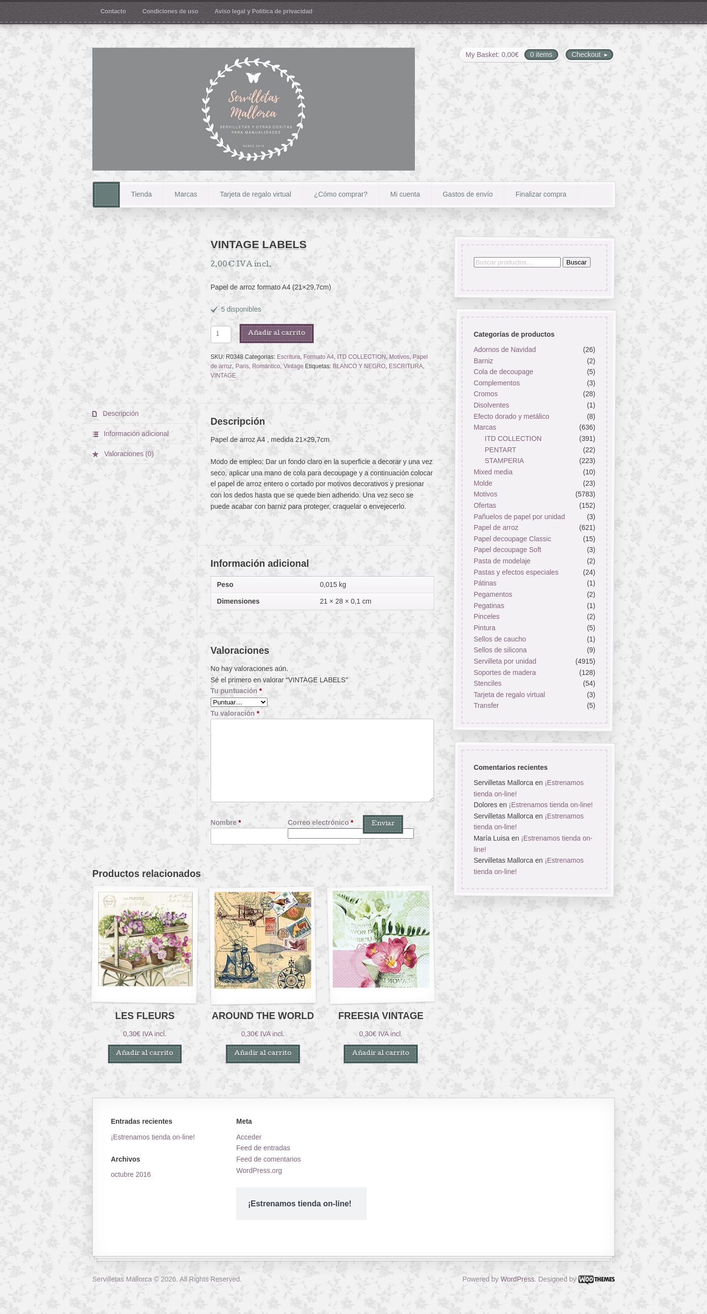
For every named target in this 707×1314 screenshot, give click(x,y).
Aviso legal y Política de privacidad (263, 11)
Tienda (141, 194)
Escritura (288, 356)
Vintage (293, 366)
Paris (241, 366)
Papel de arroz (495, 528)
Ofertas (484, 505)
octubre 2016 (131, 1174)
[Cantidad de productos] (221, 334)
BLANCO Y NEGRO (359, 366)
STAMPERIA (504, 461)
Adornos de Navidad (504, 349)
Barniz (483, 361)
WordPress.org (259, 1170)
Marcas (186, 194)
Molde (482, 483)
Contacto (113, 11)
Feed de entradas (263, 1148)
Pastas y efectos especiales (515, 572)
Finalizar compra (541, 194)
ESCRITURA (406, 366)
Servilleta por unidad (504, 661)
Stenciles (487, 684)
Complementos (496, 383)
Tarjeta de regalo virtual (256, 194)
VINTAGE (223, 375)
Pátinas (484, 583)
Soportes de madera (504, 672)
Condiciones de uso (170, 11)
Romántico (266, 366)
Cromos (485, 394)
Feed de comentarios (268, 1159)
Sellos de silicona (499, 650)
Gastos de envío (468, 194)
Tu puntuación (236, 691)
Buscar (576, 262)
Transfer (486, 706)
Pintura (484, 628)
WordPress (518, 1279)
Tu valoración (235, 713)
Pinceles (486, 617)
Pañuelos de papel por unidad (519, 517)
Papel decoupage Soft (507, 550)
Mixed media (492, 472)
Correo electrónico (321, 822)
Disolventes (491, 405)
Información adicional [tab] (135, 434)
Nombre (226, 822)
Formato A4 (318, 356)
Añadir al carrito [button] (144, 1054)
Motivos (399, 356)
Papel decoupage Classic (512, 539)
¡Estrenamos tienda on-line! (551, 805)
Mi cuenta (405, 194)
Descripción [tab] (119, 413)
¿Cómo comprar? (341, 194)
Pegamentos (492, 594)
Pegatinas (488, 606)
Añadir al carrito (276, 333)
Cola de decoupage (503, 372)
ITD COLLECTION (361, 356)
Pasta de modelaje (501, 561)
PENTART (500, 450)
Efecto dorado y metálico (511, 416)
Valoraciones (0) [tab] (128, 454)
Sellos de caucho (499, 639)
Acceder (248, 1137)
